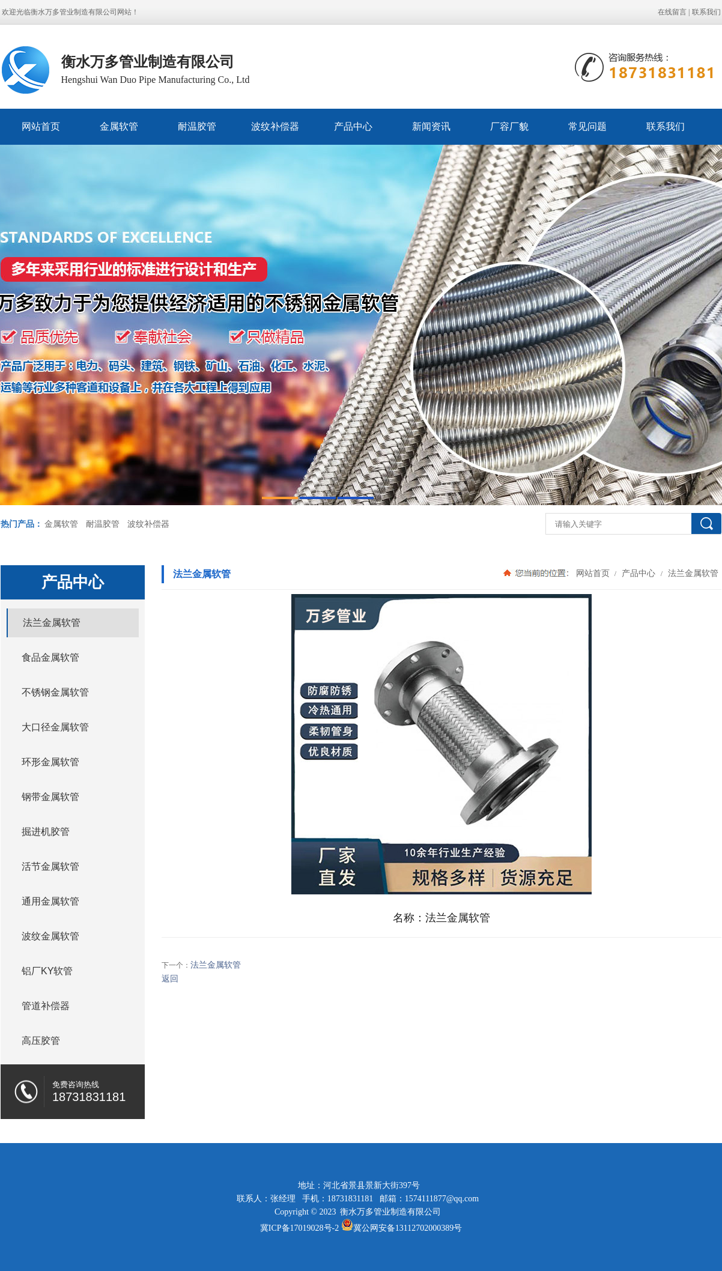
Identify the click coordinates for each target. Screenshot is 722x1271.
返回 (170, 978)
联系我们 (706, 12)
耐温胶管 (197, 126)
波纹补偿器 (275, 126)
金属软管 (119, 126)
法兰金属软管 (692, 573)
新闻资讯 (431, 126)
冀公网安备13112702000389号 (407, 1228)
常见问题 (587, 126)
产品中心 (353, 126)
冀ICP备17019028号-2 (299, 1228)
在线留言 (672, 12)
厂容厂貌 (509, 126)
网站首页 (41, 126)
